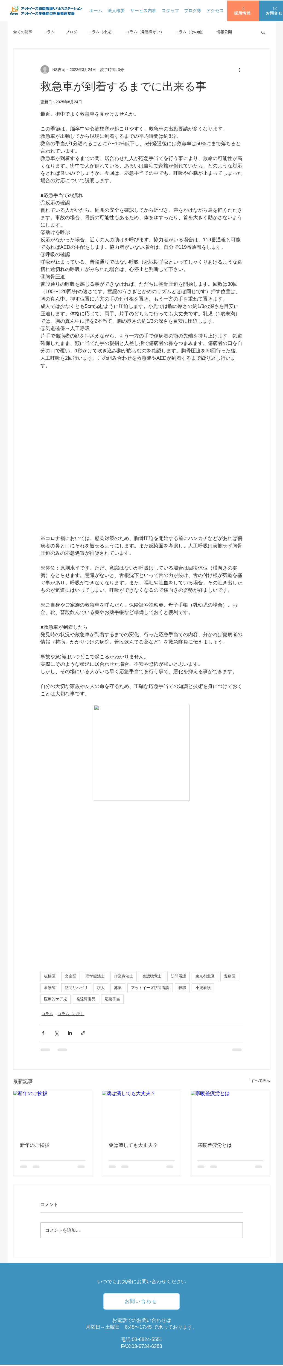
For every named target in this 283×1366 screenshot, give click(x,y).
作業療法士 (123, 976)
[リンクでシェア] (83, 1033)
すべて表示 (260, 1080)
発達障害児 (85, 999)
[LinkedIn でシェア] (69, 1033)
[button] (243, 11)
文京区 (70, 976)
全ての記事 (22, 32)
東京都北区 (205, 976)
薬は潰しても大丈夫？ (133, 1145)
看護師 (50, 987)
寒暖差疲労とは (214, 1145)
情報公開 (224, 32)
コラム (49, 32)
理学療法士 (95, 976)
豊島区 (229, 976)
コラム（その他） (190, 32)
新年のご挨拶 (34, 1145)
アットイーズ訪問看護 (150, 987)
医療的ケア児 (55, 999)
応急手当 (112, 999)
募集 (118, 987)
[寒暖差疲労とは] (230, 1113)
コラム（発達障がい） (145, 32)
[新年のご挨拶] (52, 1113)
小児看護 (203, 987)
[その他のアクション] (239, 69)
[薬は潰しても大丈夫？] (141, 1113)
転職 (182, 987)
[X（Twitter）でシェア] (56, 1033)
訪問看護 (178, 976)
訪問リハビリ (76, 987)
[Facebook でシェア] (43, 1033)
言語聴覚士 (152, 976)
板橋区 (50, 976)
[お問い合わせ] (141, 1301)
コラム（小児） (101, 32)
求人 (101, 987)
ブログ (71, 32)
